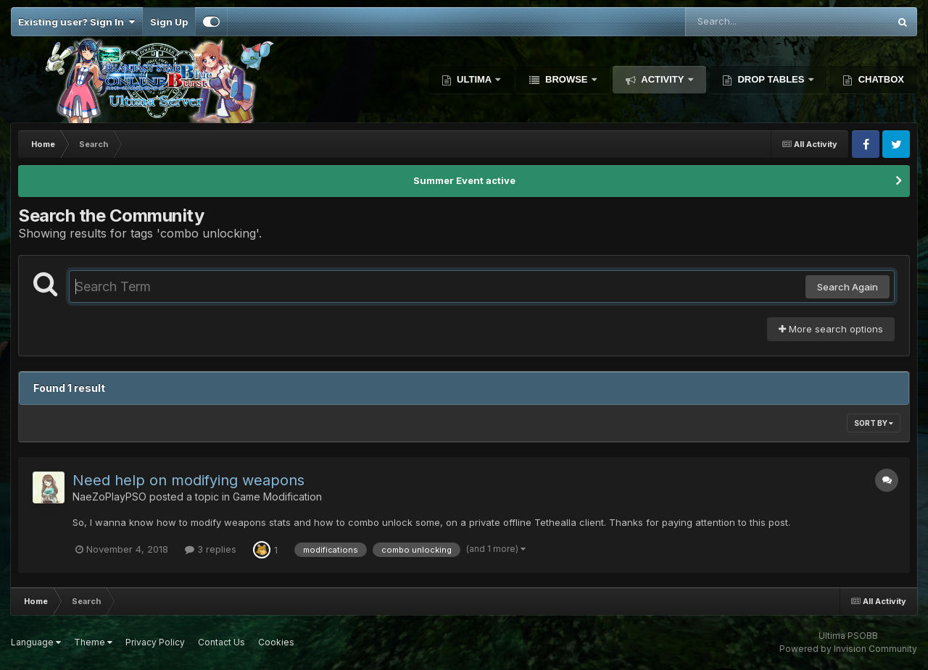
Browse (566, 79)
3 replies (210, 549)
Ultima (474, 79)
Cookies (276, 642)
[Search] (747, 21)
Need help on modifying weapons (188, 480)
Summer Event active (464, 180)
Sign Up (169, 22)
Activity (663, 79)
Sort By (873, 423)
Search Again (847, 287)
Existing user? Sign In (76, 21)
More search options (831, 329)
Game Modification (277, 496)
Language (36, 642)
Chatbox (880, 79)
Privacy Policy (155, 642)
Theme (93, 642)
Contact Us (221, 642)
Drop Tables (771, 79)
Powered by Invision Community (848, 648)
